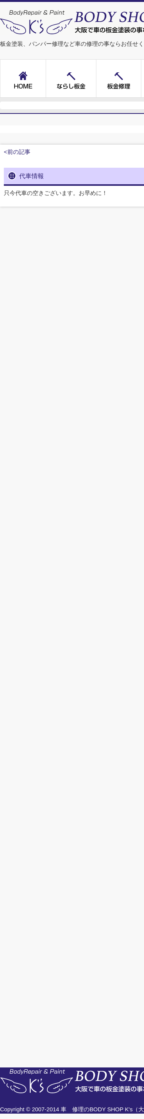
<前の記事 (17, 152)
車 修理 (72, 1109)
